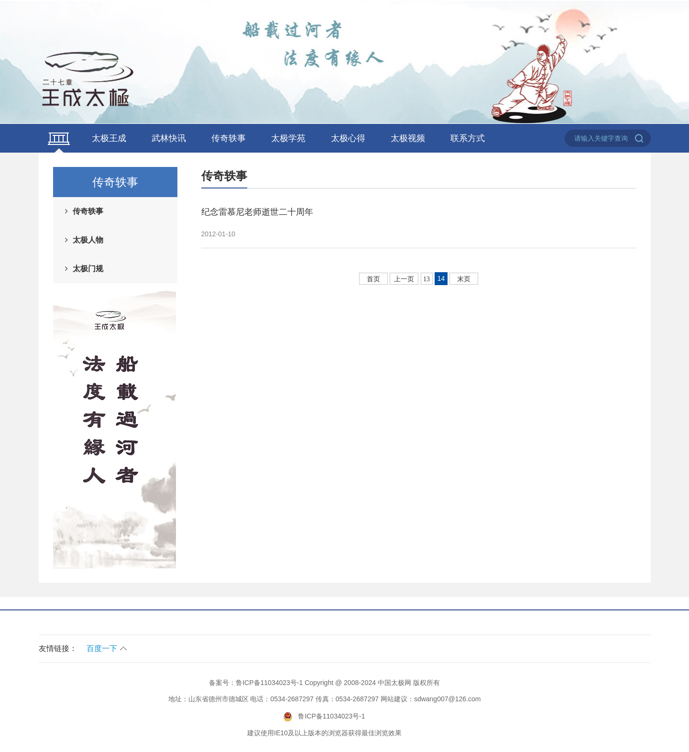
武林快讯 (169, 138)
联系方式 (467, 138)
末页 (463, 279)
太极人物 (88, 240)
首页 (373, 279)
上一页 (404, 279)
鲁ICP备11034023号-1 (269, 682)
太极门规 (88, 269)
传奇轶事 (228, 138)
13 (426, 279)
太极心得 (348, 138)
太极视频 (408, 138)
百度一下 (102, 648)
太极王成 (109, 138)
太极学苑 (288, 138)
